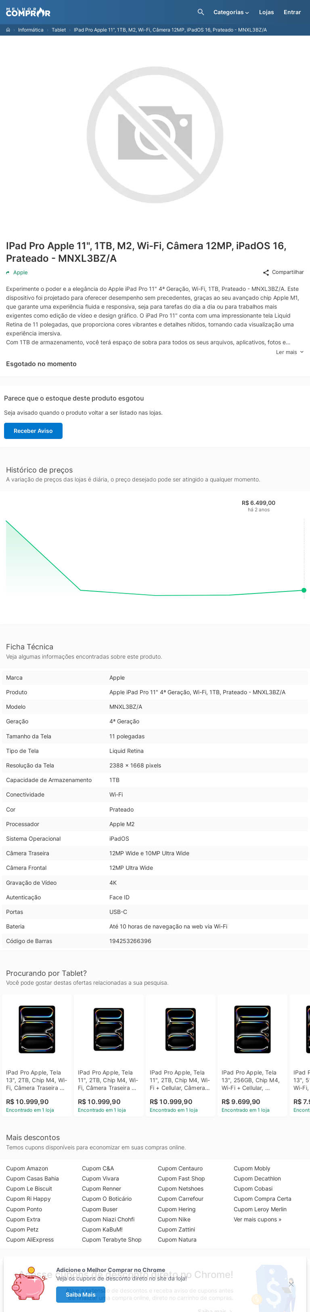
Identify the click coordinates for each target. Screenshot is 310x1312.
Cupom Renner (101, 1188)
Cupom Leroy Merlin (260, 1209)
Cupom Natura (177, 1239)
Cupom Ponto (24, 1209)
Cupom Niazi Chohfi (108, 1219)
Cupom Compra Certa (262, 1198)
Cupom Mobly (252, 1168)
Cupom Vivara (100, 1178)
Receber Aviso (33, 430)
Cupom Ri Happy (28, 1198)
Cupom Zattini (176, 1229)
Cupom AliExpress (30, 1239)
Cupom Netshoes (180, 1188)
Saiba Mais (81, 1294)
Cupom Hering (177, 1209)
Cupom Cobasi (253, 1188)
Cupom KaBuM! (102, 1229)
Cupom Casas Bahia (32, 1178)
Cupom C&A (98, 1168)
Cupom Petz (22, 1229)
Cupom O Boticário (107, 1198)
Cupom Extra (23, 1219)
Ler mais (290, 352)
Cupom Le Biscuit (29, 1188)
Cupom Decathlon (257, 1178)
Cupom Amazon (27, 1168)
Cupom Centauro (180, 1168)
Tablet (59, 30)
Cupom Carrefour (180, 1198)
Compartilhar (283, 272)
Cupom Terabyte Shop (112, 1239)
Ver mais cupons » (258, 1219)
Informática (31, 30)
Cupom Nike (174, 1219)
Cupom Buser (99, 1209)
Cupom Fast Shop (181, 1178)
